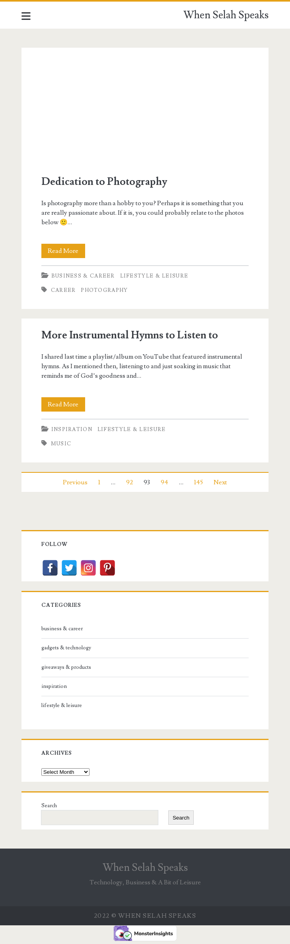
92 (129, 482)
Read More (66, 251)
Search (49, 805)
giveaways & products (66, 667)
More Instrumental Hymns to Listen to (129, 335)
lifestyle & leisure (154, 276)
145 (198, 482)
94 (164, 482)
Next (220, 482)
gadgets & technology (66, 648)
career (63, 290)
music (61, 444)
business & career (83, 276)
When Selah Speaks (226, 15)
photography (104, 290)
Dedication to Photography (145, 106)
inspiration (71, 429)
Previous (75, 482)
